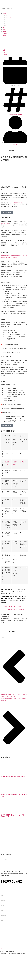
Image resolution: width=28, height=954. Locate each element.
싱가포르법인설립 (13, 115)
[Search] (1, 11)
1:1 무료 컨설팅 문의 (6, 212)
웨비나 (4, 31)
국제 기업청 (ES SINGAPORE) (23, 462)
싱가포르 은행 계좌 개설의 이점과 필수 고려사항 (13, 776)
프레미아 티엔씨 (4, 940)
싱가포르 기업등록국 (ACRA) (7, 463)
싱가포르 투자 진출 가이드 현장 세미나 (12, 606)
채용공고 (5, 33)
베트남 (6, 21)
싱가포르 (7, 23)
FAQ (4, 27)
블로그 (4, 13)
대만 (6, 19)
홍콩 (6, 25)
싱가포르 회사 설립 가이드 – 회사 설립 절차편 (13, 609)
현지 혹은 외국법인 (5, 223)
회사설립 (20, 115)
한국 (6, 15)
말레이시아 (8, 17)
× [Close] (1, 949)
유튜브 (4, 29)
